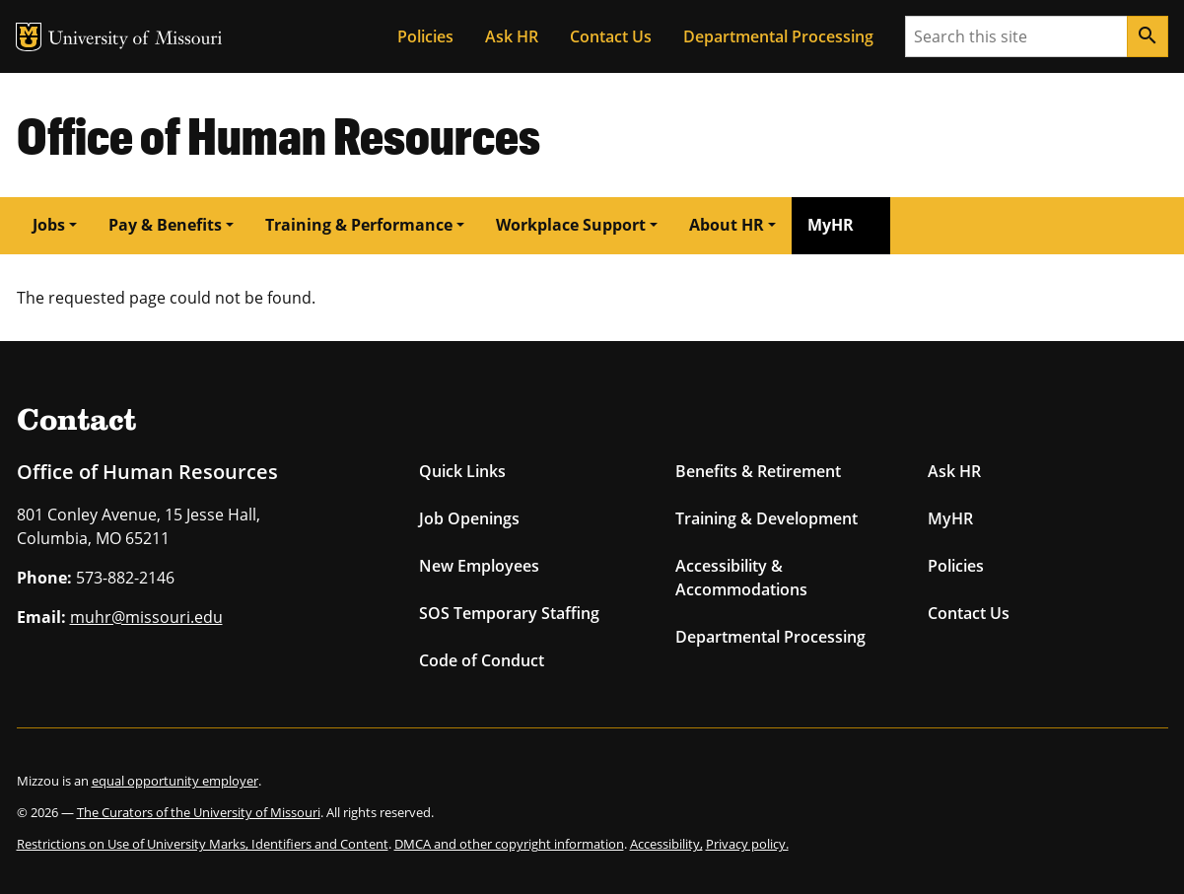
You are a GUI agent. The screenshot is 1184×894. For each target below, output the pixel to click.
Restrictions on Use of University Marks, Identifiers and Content (202, 844)
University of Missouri (135, 40)
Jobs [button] (49, 225)
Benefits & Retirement (758, 471)
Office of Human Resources (278, 134)
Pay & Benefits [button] (165, 225)
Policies (425, 36)
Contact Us (611, 36)
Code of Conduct (481, 660)
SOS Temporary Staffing (509, 613)
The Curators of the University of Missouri (198, 812)
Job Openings (469, 518)
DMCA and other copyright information (509, 844)
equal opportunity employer (175, 781)
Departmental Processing (778, 36)
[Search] (1147, 36)
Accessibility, (666, 844)
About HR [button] (726, 225)
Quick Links (462, 471)
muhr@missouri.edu (146, 617)
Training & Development (766, 518)
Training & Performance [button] (359, 225)
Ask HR (511, 36)
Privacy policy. (747, 844)
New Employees (479, 566)
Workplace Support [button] (571, 225)
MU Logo (28, 37)
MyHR (830, 225)
